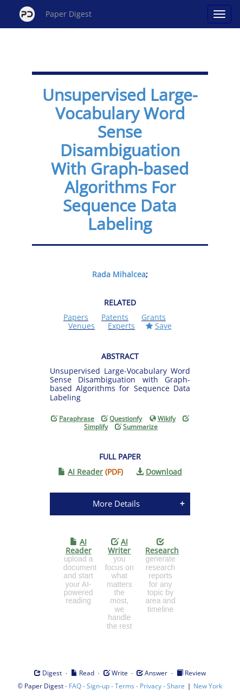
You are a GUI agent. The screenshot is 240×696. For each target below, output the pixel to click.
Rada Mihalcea (119, 274)
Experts (121, 326)
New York (207, 686)
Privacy (150, 686)
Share (176, 686)
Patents (114, 317)
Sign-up (98, 686)
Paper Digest (56, 14)
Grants (153, 317)
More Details (116, 503)
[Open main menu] (219, 14)
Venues (81, 326)
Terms (124, 686)
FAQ (75, 686)
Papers (75, 317)
